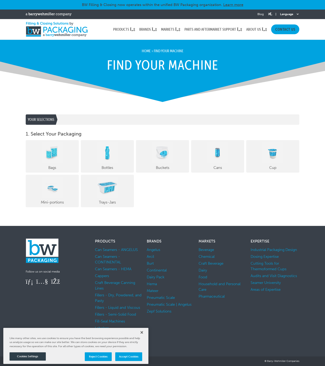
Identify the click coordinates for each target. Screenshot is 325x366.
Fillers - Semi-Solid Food (115, 314)
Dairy (203, 270)
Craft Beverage (211, 263)
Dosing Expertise (265, 256)
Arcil (150, 256)
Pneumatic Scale (161, 297)
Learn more (233, 4)
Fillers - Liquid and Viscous (117, 307)
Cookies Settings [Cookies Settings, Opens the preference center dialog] (27, 356)
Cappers (102, 276)
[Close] (141, 332)
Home (146, 51)
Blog (260, 14)
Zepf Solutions (159, 311)
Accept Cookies (129, 356)
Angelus (153, 249)
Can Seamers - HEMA (113, 269)
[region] (75, 346)
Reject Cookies (98, 356)
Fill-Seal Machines (110, 321)
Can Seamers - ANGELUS (116, 249)
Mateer (152, 290)
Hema (152, 284)
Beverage (206, 249)
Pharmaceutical (212, 296)
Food (203, 277)
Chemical (207, 256)
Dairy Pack (155, 277)
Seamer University (266, 282)
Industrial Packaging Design (274, 249)
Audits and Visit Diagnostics (274, 276)
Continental (157, 270)
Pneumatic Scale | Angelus (169, 304)
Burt (150, 263)
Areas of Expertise (266, 289)
